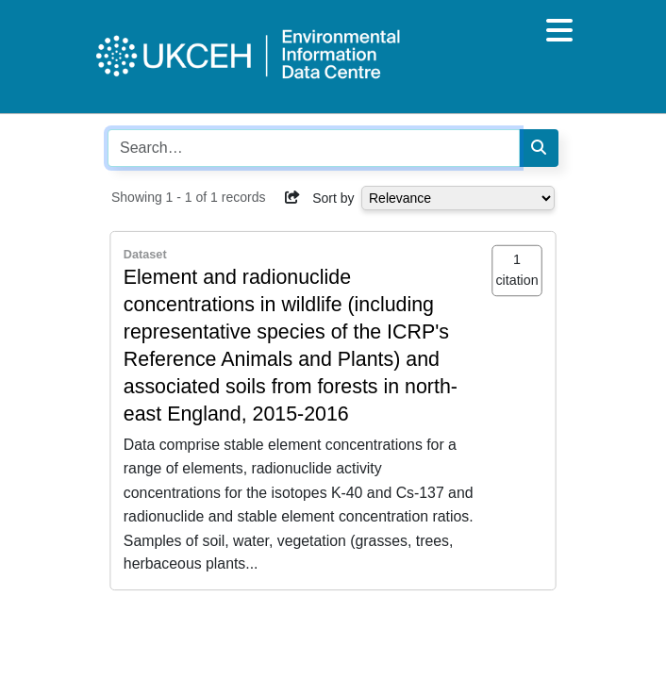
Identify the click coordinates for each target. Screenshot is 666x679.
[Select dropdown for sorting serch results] (458, 198)
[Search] (538, 148)
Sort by (333, 198)
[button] (292, 197)
